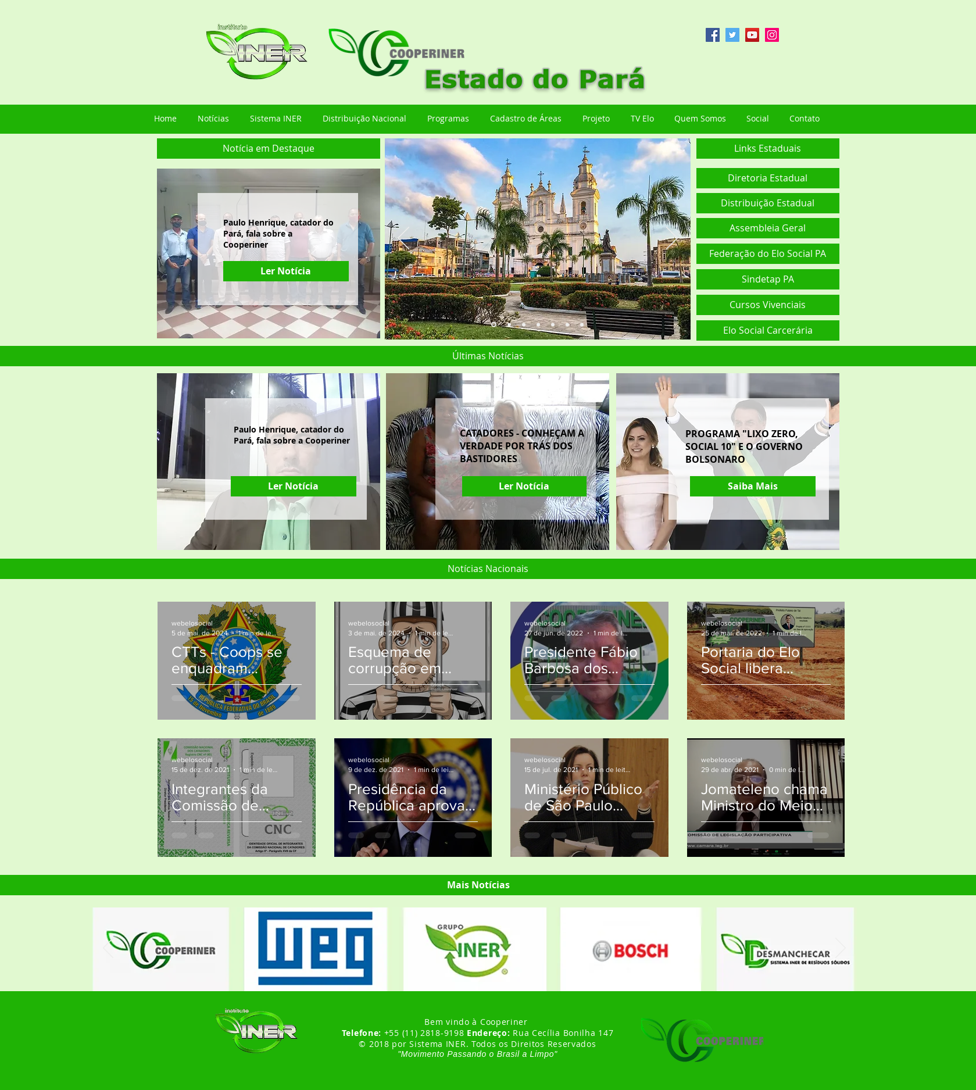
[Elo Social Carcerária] (767, 330)
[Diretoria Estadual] (767, 178)
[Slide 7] (582, 324)
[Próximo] (672, 239)
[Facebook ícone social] (713, 35)
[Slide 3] (523, 324)
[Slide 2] (509, 324)
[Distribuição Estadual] (767, 203)
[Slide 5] (553, 324)
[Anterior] (403, 239)
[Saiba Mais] (753, 486)
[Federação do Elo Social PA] (767, 254)
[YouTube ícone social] (752, 35)
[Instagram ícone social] (772, 35)
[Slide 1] (493, 324)
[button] (268, 148)
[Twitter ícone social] (732, 35)
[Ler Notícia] (286, 271)
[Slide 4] (538, 324)
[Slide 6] (567, 324)
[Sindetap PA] (767, 279)
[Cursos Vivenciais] (767, 305)
